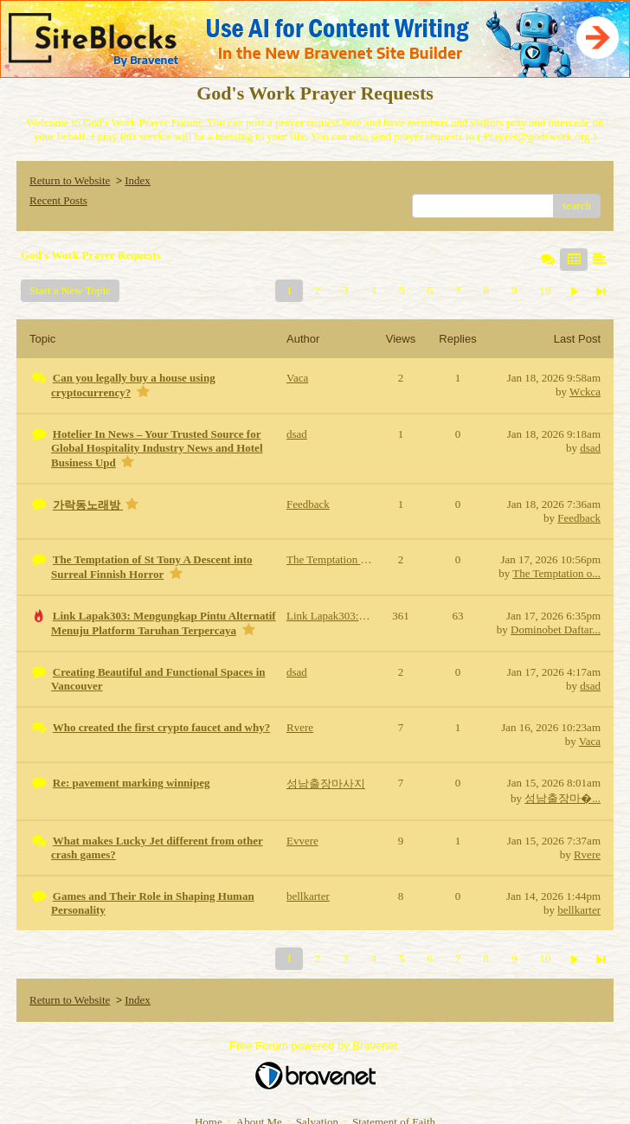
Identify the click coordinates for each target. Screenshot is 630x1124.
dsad (590, 447)
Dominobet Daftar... (556, 629)
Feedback (579, 517)
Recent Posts (58, 200)
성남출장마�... (562, 798)
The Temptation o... (556, 573)
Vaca (590, 741)
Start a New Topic (70, 290)
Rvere (587, 854)
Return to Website (69, 180)
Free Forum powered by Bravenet (315, 1045)
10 (544, 290)
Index (138, 180)
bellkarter (579, 909)
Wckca (585, 391)
